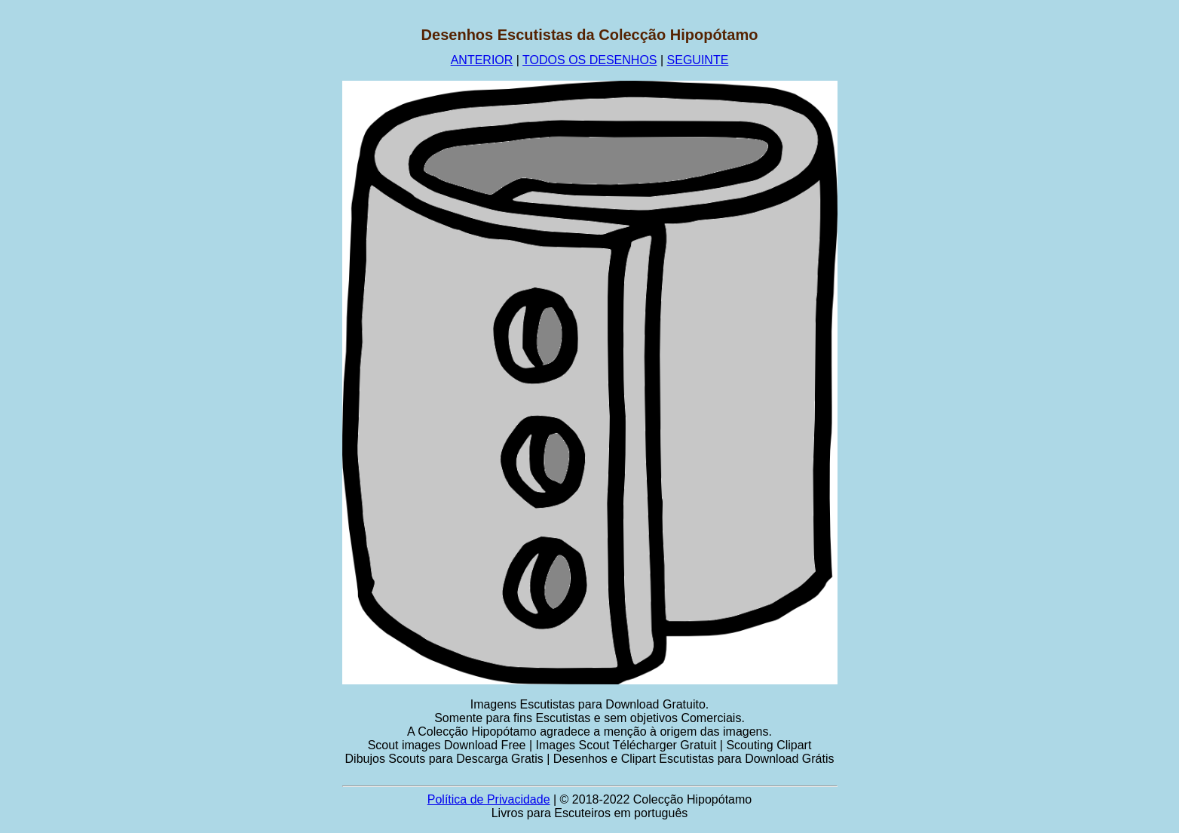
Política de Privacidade (488, 799)
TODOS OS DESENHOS (589, 60)
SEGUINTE (698, 60)
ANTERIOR (482, 60)
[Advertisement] (239, 252)
